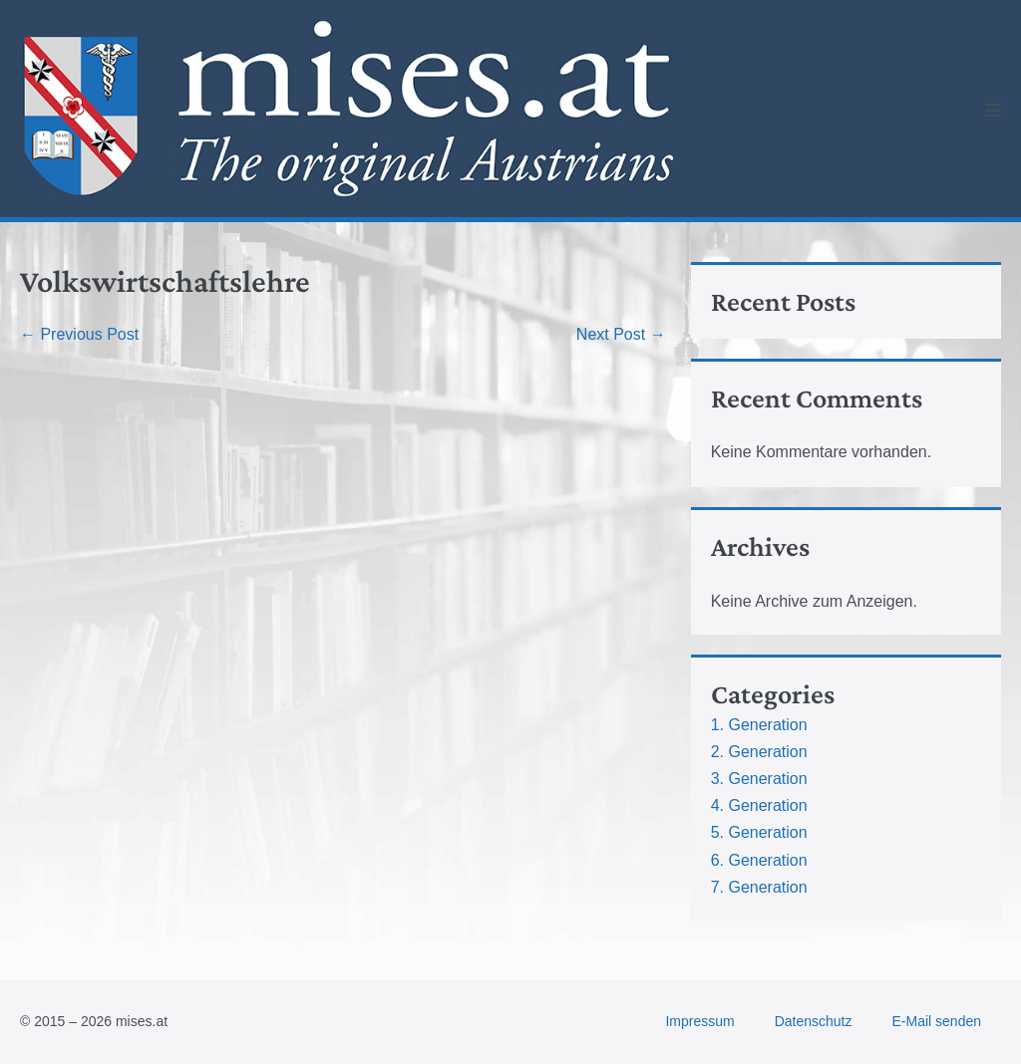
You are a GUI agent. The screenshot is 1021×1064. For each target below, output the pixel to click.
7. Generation (759, 887)
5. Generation (759, 832)
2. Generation (759, 751)
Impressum (699, 1021)
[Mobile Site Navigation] (993, 110)
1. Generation (759, 724)
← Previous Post (79, 334)
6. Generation (759, 860)
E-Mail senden (937, 1021)
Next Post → (621, 334)
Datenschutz (813, 1021)
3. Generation (759, 778)
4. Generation (759, 805)
